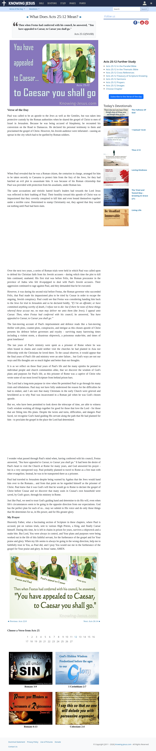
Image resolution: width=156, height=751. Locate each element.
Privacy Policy (32, 742)
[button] (144, 3)
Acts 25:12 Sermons (116, 79)
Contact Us (12, 746)
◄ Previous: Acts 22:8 (17, 621)
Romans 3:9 (31, 686)
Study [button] (63, 3)
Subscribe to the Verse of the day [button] (126, 96)
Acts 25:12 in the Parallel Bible (121, 66)
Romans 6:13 (30, 726)
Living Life (136, 210)
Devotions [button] (52, 3)
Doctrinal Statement (16, 742)
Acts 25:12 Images (115, 85)
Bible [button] (41, 3)
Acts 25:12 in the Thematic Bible (122, 69)
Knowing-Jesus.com (123, 744)
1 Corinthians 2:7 (77, 686)
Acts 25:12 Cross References (120, 72)
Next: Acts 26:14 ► (92, 621)
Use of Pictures (46, 742)
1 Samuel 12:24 (139, 130)
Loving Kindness (139, 170)
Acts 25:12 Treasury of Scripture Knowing (126, 75)
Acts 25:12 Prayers (115, 82)
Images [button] (73, 3)
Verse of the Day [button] (16, 9)
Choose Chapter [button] (114, 88)
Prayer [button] (82, 3)
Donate (58, 742)
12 (75, 637)
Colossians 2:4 (77, 726)
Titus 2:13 (136, 150)
